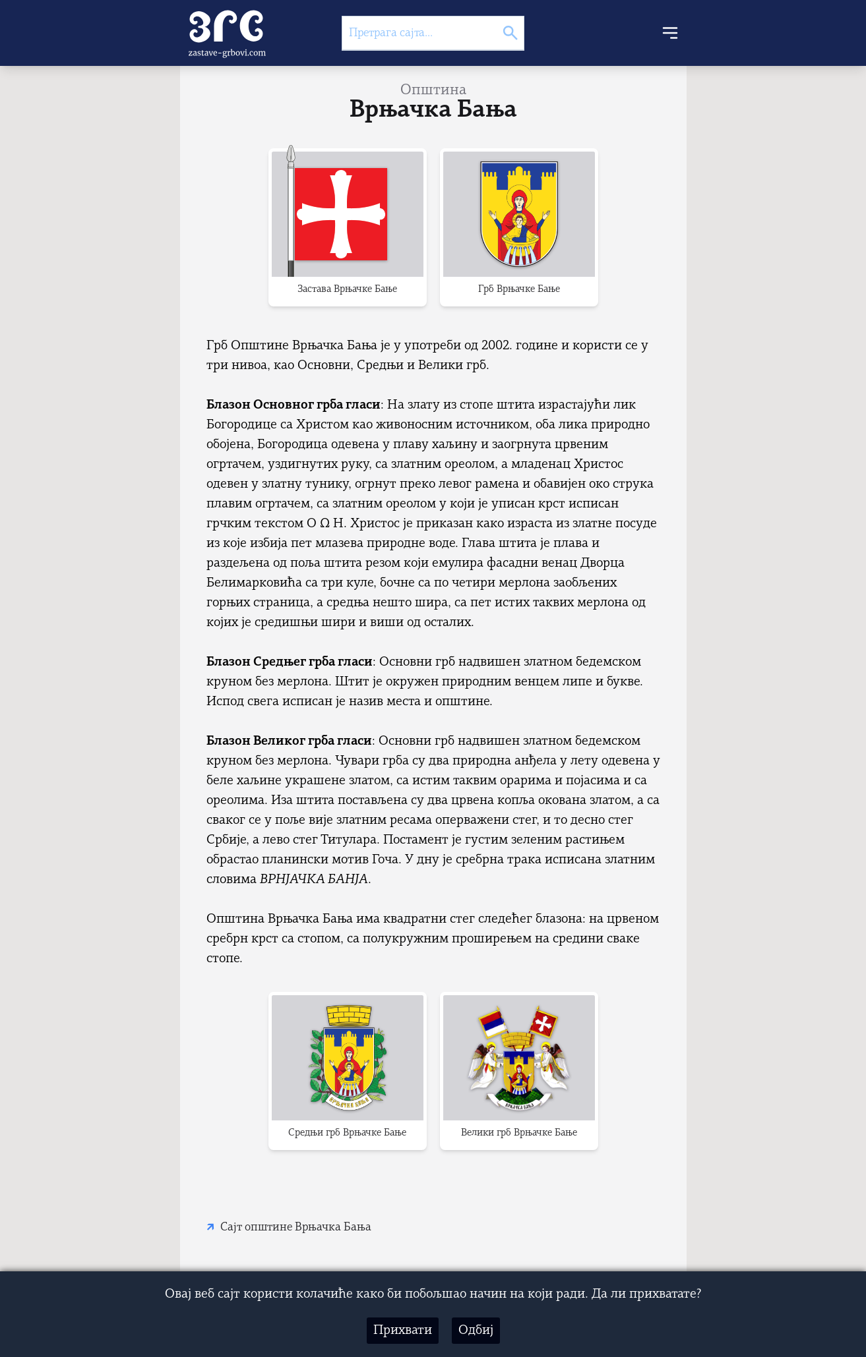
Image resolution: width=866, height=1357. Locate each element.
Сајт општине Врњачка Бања (295, 1227)
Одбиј (475, 1330)
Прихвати (402, 1330)
